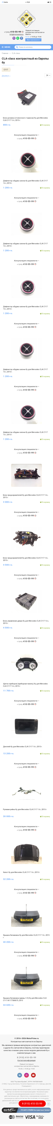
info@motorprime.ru (16, 34)
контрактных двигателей (41, 1045)
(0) (49, 2)
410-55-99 (13, 32)
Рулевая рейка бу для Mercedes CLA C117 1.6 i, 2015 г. (25, 809)
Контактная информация (26, 1060)
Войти (5, 2)
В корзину (45, 125)
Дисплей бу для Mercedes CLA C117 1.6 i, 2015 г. (22, 747)
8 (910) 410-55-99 (26, 1057)
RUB (27, 2)
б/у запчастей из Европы (21, 1048)
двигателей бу (42, 1050)
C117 (6, 70)
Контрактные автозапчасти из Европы (26, 1042)
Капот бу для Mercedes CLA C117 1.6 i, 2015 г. (21, 872)
